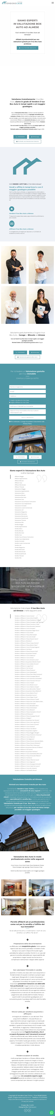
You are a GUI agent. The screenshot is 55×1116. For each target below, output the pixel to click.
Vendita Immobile (19, 541)
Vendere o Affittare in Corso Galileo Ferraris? (27, 664)
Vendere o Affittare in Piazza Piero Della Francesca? (28, 674)
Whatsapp (35, 137)
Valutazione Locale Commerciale (23, 508)
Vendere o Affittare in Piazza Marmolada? (26, 635)
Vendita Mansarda (20, 549)
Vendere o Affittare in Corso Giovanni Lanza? (27, 660)
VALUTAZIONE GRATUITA (27, 47)
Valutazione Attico (19, 493)
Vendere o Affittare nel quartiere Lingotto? (26, 730)
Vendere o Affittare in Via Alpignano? (24, 739)
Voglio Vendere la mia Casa (19, 400)
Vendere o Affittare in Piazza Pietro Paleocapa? (27, 745)
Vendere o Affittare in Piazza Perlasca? (25, 670)
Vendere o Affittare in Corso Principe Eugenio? (27, 647)
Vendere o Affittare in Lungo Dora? (24, 666)
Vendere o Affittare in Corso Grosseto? (25, 628)
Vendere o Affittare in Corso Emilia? (24, 657)
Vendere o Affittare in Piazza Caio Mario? (25, 728)
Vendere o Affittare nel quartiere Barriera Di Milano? (29, 747)
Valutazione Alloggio (20, 489)
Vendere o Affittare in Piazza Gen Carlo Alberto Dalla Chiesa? (31, 701)
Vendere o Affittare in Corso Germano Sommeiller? (28, 678)
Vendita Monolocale (20, 551)
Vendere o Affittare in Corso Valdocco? (25, 655)
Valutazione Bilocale (20, 495)
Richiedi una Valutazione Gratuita (27, 141)
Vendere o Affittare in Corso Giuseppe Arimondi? (28, 764)
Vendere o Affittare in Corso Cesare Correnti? (27, 724)
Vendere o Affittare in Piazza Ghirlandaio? (26, 708)
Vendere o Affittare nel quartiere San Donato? (27, 720)
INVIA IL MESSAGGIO (27, 417)
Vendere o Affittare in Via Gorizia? (24, 749)
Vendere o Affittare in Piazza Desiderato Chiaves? (28, 620)
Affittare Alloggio (19, 476)
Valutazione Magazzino (21, 512)
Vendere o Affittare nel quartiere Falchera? (26, 751)
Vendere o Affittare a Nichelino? (23, 641)
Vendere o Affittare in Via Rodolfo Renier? (26, 770)
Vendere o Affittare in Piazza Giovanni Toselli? (27, 699)
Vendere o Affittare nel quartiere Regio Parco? (27, 630)
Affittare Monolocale (20, 485)
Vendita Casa (18, 535)
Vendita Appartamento (21, 526)
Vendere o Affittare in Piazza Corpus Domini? (27, 643)
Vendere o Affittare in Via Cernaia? (24, 668)
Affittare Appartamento (21, 478)
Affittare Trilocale (19, 487)
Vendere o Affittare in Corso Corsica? (24, 616)
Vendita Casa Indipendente (22, 539)
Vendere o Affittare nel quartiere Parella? (26, 653)
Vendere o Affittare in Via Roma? (23, 758)
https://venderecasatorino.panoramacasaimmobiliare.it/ (27, 1099)
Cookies (30, 1101)
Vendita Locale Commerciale (22, 543)
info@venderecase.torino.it (22, 1097)
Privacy (24, 1101)
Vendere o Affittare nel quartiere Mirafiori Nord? (27, 662)
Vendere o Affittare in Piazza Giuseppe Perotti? (27, 716)
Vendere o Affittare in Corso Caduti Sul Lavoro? (27, 766)
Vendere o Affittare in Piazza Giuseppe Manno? (27, 676)
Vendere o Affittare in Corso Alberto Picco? (26, 693)
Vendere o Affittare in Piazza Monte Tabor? (26, 645)
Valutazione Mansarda (21, 514)
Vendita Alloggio (19, 524)
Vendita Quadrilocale (20, 554)
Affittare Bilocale (19, 481)
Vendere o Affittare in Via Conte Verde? (25, 637)
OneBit (31, 1105)
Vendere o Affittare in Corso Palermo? (25, 737)
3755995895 (20, 136)
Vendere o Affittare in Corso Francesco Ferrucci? (27, 680)
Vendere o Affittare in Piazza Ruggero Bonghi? (27, 733)
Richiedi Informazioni (27, 461)
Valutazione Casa (19, 499)
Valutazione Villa (19, 522)
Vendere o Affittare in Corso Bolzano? (25, 710)
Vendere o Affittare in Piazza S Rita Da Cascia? (27, 760)
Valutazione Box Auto (20, 497)
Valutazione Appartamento (22, 491)
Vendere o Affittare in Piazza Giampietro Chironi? (28, 712)
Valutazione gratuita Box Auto (27, 357)
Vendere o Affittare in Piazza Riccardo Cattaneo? (27, 626)
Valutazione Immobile (20, 506)
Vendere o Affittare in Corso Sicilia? (24, 632)
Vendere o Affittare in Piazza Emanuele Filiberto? (28, 756)
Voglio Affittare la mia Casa (19, 402)
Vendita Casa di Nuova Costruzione (24, 537)
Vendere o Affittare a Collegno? (23, 718)
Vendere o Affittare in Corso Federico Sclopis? (27, 687)
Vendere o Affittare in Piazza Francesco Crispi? (27, 624)
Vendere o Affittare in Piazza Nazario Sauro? (26, 639)
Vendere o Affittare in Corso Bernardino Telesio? (28, 689)
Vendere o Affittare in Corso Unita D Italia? (26, 618)
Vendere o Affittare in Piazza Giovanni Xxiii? (26, 651)
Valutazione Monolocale (21, 516)
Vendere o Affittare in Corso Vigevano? (25, 762)
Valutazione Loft (19, 510)
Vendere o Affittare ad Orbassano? (24, 714)
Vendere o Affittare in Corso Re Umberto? (26, 768)
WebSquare (32, 1107)
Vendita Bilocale (19, 531)
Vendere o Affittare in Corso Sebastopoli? (26, 672)
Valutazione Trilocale (20, 520)
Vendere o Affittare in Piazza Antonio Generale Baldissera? (30, 741)
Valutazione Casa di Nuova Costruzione (25, 501)
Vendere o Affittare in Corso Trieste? (24, 683)
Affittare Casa (18, 483)
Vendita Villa (18, 558)
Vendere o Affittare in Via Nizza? (23, 649)
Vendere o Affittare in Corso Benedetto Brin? (27, 705)
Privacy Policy (27, 423)
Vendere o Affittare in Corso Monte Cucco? (26, 685)
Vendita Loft (18, 545)
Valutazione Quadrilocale (21, 518)
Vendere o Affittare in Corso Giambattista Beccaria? (28, 753)
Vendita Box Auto (19, 533)
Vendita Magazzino (20, 547)
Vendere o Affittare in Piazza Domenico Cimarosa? (28, 735)
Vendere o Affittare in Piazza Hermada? (25, 703)
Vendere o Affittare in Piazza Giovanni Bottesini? (27, 743)
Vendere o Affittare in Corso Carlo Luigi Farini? (27, 722)
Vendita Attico (18, 528)
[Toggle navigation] (53, 3)
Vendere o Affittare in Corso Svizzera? (25, 726)
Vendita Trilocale (19, 556)
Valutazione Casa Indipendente (23, 503)
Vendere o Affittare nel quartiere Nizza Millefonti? (28, 691)
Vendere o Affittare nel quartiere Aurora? (26, 695)
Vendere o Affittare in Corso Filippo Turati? (26, 697)
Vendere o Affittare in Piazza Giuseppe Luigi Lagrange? (29, 622)
